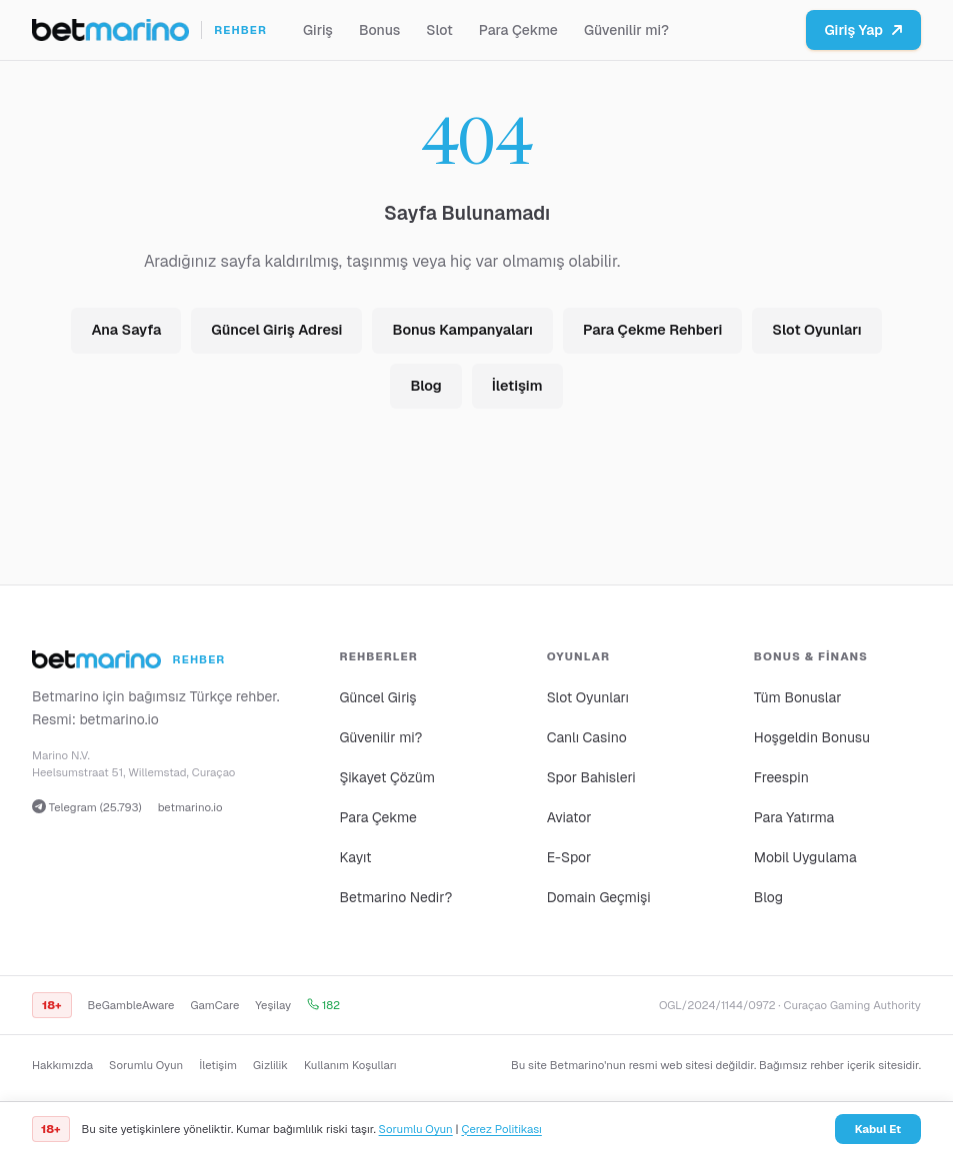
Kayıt (355, 857)
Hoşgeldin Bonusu (812, 737)
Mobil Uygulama (805, 857)
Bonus (379, 30)
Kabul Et (878, 1129)
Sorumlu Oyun (146, 1065)
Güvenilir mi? (626, 30)
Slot (439, 30)
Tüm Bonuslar (798, 697)
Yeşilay (273, 1005)
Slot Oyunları (816, 330)
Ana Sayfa (126, 330)
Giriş (318, 30)
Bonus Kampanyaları (462, 330)
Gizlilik (270, 1065)
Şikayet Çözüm (387, 777)
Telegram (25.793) (87, 806)
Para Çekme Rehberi (652, 330)
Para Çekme (518, 30)
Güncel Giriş (377, 697)
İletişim (517, 386)
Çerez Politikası (501, 1129)
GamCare (215, 1005)
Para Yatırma (794, 817)
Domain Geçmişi (599, 897)
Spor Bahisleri (591, 777)
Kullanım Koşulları (350, 1065)
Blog (425, 386)
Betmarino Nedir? (395, 897)
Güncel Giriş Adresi (276, 330)
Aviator (569, 817)
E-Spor (569, 857)
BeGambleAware (131, 1005)
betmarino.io (119, 719)
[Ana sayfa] (149, 30)
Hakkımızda (62, 1065)
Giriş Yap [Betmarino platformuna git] (863, 30)
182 (323, 1005)
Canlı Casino (587, 737)
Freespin (781, 777)
